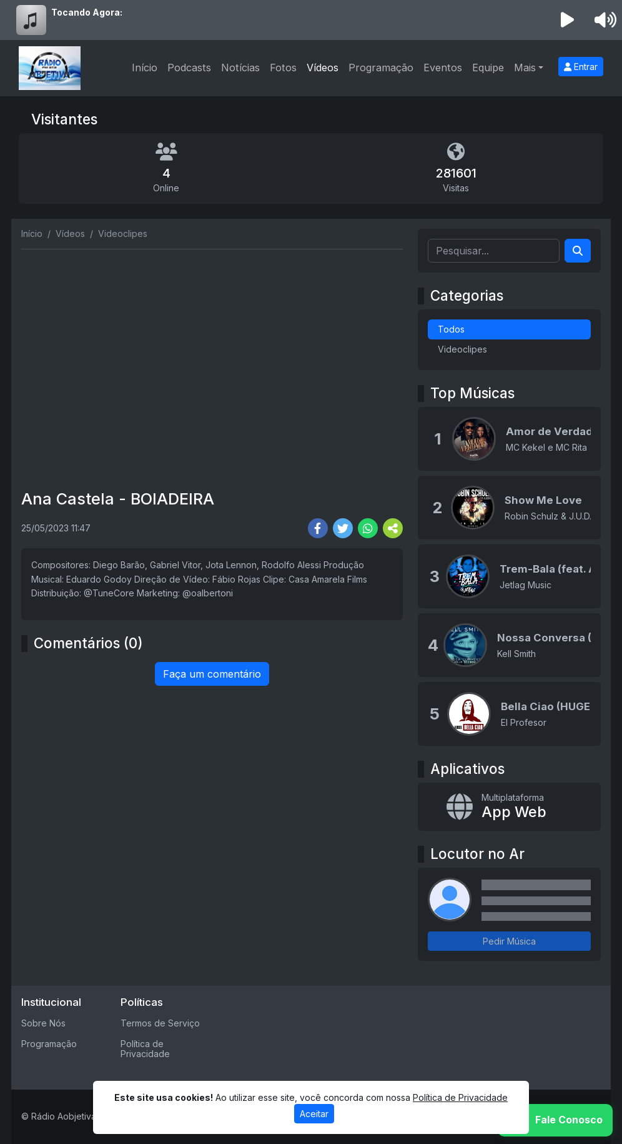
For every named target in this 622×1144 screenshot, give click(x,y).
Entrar (581, 66)
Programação (380, 67)
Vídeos (322, 67)
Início (144, 67)
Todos (451, 329)
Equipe (488, 67)
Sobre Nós (43, 1023)
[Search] (578, 251)
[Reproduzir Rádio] (567, 20)
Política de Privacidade (145, 1049)
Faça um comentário (212, 674)
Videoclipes (462, 349)
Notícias (240, 67)
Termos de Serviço (160, 1023)
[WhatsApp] (555, 1120)
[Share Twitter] (343, 528)
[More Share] (393, 528)
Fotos (283, 67)
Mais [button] (525, 67)
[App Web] (509, 807)
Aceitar (314, 1113)
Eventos (442, 67)
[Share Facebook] (318, 528)
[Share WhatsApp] (368, 528)
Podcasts (189, 67)
